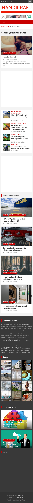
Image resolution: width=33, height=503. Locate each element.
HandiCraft (21, 495)
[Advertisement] (16, 89)
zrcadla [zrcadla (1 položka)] (6, 350)
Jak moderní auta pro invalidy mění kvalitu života (20, 147)
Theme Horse (19, 498)
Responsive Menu (30, 1)
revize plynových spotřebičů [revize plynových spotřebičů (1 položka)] (16, 332)
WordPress (22, 500)
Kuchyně (13, 123)
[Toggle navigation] (3, 22)
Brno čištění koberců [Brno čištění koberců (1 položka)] (11, 324)
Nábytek (18, 111)
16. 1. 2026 (6, 426)
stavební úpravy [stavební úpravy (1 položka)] (8, 335)
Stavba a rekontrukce (10, 272)
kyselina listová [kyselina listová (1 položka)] (4, 326)
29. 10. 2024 (6, 446)
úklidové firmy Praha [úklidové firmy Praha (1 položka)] (20, 350)
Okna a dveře (13, 270)
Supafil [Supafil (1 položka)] (14, 335)
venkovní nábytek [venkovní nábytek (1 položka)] (22, 337)
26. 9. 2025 (6, 59)
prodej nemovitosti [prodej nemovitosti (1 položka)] (14, 328)
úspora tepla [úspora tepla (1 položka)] (18, 352)
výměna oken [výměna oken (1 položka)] (28, 343)
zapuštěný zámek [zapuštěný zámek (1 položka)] (25, 345)
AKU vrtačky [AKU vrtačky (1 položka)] (4, 324)
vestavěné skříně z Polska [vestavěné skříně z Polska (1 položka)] (10, 343)
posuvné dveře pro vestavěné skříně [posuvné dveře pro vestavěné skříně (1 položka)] (16, 326)
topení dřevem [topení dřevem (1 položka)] (4, 337)
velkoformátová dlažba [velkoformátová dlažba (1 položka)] (13, 337)
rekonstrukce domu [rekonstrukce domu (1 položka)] (5, 332)
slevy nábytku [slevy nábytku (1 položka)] (21, 333)
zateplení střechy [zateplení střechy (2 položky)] (11, 347)
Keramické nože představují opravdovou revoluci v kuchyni (19, 127)
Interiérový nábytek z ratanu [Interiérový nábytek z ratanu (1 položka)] (23, 324)
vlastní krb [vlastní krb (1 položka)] (19, 343)
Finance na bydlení (10, 407)
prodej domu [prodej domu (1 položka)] (7, 328)
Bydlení (13, 111)
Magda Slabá (13, 59)
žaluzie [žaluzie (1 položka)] (28, 352)
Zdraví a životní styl (9, 52)
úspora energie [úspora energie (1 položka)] (11, 352)
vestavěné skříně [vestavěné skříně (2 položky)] (11, 340)
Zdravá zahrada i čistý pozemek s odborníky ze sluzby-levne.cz (19, 138)
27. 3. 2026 (6, 310)
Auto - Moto (14, 144)
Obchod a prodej (16, 113)
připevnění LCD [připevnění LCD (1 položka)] (22, 328)
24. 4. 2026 (14, 121)
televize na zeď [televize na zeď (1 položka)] (26, 335)
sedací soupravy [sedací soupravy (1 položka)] (4, 333)
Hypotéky (19, 420)
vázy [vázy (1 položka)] (23, 343)
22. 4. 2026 (14, 142)
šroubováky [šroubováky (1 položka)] (24, 352)
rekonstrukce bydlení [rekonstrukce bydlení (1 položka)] (21, 330)
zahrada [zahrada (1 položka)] (19, 345)
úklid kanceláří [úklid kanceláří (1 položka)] (12, 350)
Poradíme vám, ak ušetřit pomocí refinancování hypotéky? (15, 423)
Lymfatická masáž (9, 57)
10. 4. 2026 (6, 252)
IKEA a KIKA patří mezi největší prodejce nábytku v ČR (20, 117)
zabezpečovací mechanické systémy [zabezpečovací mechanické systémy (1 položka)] (9, 345)
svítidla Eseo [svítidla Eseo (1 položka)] (19, 335)
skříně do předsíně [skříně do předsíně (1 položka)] (13, 333)
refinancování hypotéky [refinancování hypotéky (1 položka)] (11, 330)
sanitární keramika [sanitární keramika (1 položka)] (27, 332)
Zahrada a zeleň (16, 134)
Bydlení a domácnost (11, 195)
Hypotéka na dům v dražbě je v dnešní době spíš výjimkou (16, 443)
